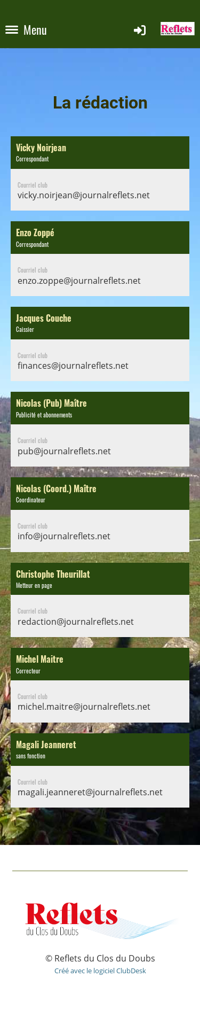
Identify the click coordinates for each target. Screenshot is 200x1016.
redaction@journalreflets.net (76, 621)
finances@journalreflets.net (73, 365)
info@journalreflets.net (64, 536)
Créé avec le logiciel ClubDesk (100, 970)
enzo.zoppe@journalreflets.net (79, 280)
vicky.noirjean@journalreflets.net (84, 195)
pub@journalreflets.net (64, 451)
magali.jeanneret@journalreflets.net (90, 792)
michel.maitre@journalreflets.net (84, 706)
